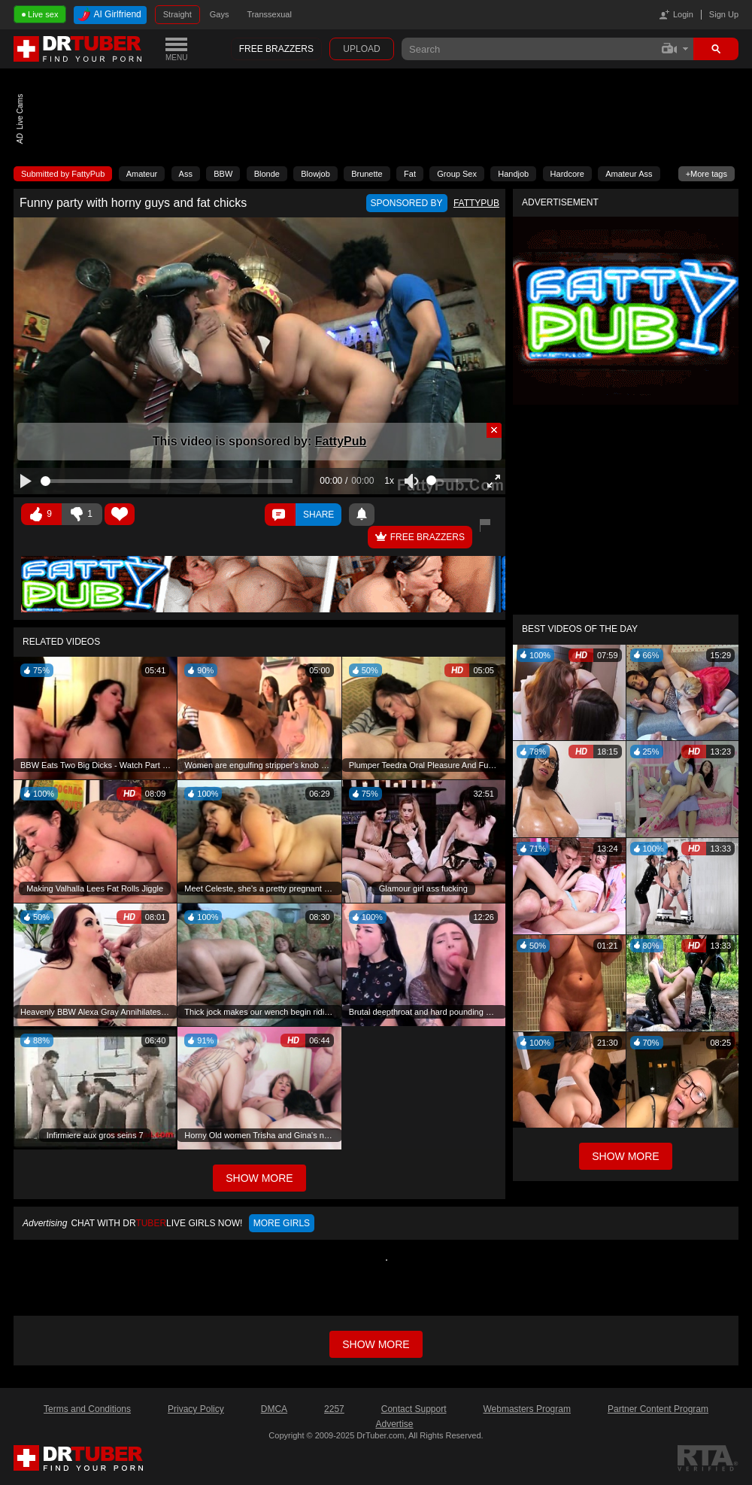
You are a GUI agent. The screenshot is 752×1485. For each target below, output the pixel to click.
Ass (186, 173)
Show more (375, 1344)
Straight (177, 14)
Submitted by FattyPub (63, 173)
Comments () (280, 514)
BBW (223, 173)
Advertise (394, 1424)
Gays (219, 14)
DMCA (274, 1409)
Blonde (267, 173)
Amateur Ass (628, 173)
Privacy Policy (196, 1409)
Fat (410, 173)
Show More (625, 1156)
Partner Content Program (658, 1409)
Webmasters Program (526, 1409)
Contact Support (414, 1409)
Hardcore (567, 173)
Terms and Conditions (87, 1409)
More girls (281, 1223)
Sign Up (723, 14)
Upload (361, 49)
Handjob (513, 173)
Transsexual (269, 14)
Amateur (142, 173)
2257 (334, 1409)
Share (318, 514)
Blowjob (315, 173)
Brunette (367, 173)
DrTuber (78, 49)
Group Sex (457, 173)
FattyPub (340, 441)
